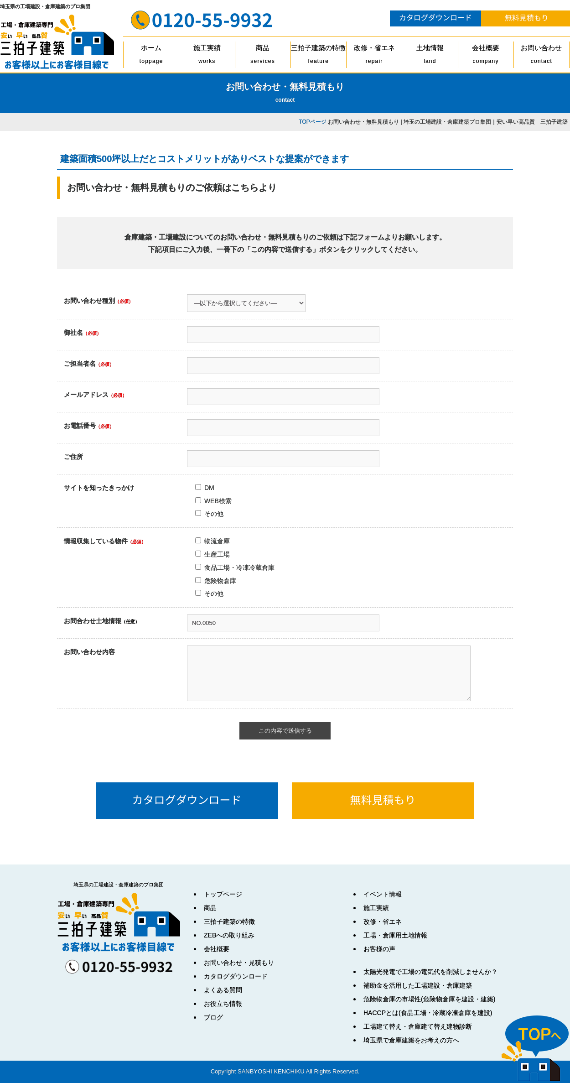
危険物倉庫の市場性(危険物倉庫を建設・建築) (429, 999)
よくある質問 (223, 990)
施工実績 (206, 56)
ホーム (151, 56)
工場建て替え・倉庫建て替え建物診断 (417, 1026)
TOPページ (312, 122)
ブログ (213, 1017)
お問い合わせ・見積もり (239, 962)
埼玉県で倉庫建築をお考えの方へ (411, 1040)
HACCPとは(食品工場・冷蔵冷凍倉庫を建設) (427, 1012)
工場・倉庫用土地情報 (395, 935)
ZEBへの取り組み (229, 935)
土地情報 (429, 56)
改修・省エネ (374, 56)
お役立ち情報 (223, 1003)
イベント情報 (382, 894)
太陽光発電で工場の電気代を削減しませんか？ (430, 971)
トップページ (223, 894)
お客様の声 (379, 949)
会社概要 (485, 56)
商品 (262, 56)
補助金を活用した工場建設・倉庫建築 (417, 985)
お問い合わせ (541, 56)
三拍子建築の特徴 (318, 56)
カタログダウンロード (236, 976)
